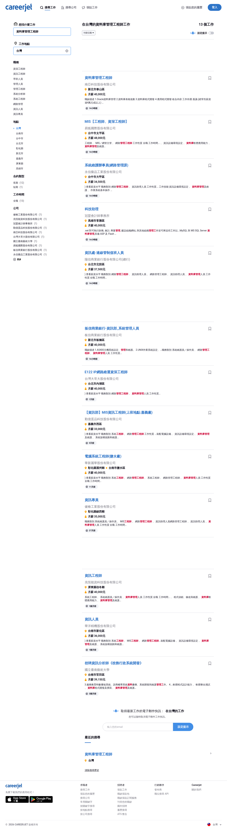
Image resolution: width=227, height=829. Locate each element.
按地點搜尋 (86, 810)
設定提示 (183, 726)
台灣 (18, 128)
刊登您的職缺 (124, 801)
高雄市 (19, 168)
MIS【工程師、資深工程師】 (107, 121)
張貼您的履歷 (191, 7)
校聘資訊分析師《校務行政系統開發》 (114, 663)
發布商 (158, 789)
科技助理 (91, 209)
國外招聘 (122, 806)
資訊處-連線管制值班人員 (104, 253)
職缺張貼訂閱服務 (127, 798)
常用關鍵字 (86, 801)
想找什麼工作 (24, 24)
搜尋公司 (85, 798)
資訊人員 (91, 619)
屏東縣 (19, 163)
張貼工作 (122, 789)
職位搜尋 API (161, 793)
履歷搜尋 (122, 810)
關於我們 (196, 789)
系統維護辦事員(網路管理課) (106, 165)
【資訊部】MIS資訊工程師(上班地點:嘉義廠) (119, 412)
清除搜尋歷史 (92, 770)
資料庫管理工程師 (98, 78)
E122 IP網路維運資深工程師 (106, 372)
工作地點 (22, 44)
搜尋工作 (85, 789)
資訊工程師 (93, 576)
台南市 (19, 133)
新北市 (19, 153)
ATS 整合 (122, 814)
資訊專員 (91, 500)
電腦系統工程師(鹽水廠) (103, 456)
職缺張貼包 (123, 793)
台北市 (19, 143)
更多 (17, 259)
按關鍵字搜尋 (87, 806)
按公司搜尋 (86, 814)
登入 (214, 7)
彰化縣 (19, 148)
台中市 (19, 138)
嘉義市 (19, 158)
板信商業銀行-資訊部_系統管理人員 (112, 328)
